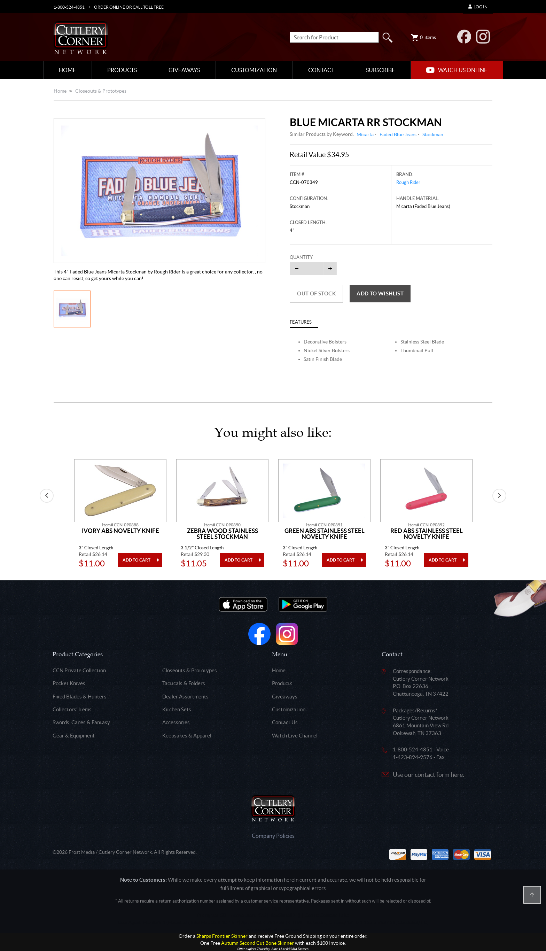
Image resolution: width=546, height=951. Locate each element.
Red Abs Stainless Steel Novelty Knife (426, 534)
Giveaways (184, 70)
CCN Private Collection (79, 670)
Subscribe (380, 70)
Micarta (365, 134)
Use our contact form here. (428, 774)
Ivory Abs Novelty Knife (120, 531)
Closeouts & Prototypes (100, 91)
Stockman (432, 134)
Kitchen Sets (176, 709)
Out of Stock (316, 293)
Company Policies (273, 836)
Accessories (176, 722)
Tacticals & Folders (183, 683)
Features (301, 322)
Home (67, 70)
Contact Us (285, 722)
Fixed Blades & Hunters (80, 696)
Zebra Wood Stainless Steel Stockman (222, 534)
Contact (321, 70)
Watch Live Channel (295, 736)
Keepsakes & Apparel (186, 736)
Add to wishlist (380, 293)
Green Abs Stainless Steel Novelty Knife (324, 534)
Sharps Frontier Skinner (222, 936)
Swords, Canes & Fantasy (81, 722)
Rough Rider (408, 182)
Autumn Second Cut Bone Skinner (257, 943)
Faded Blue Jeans (398, 134)
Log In (478, 7)
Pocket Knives (69, 683)
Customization (254, 70)
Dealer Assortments (185, 696)
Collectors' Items (72, 709)
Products (122, 70)
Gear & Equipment (74, 736)
